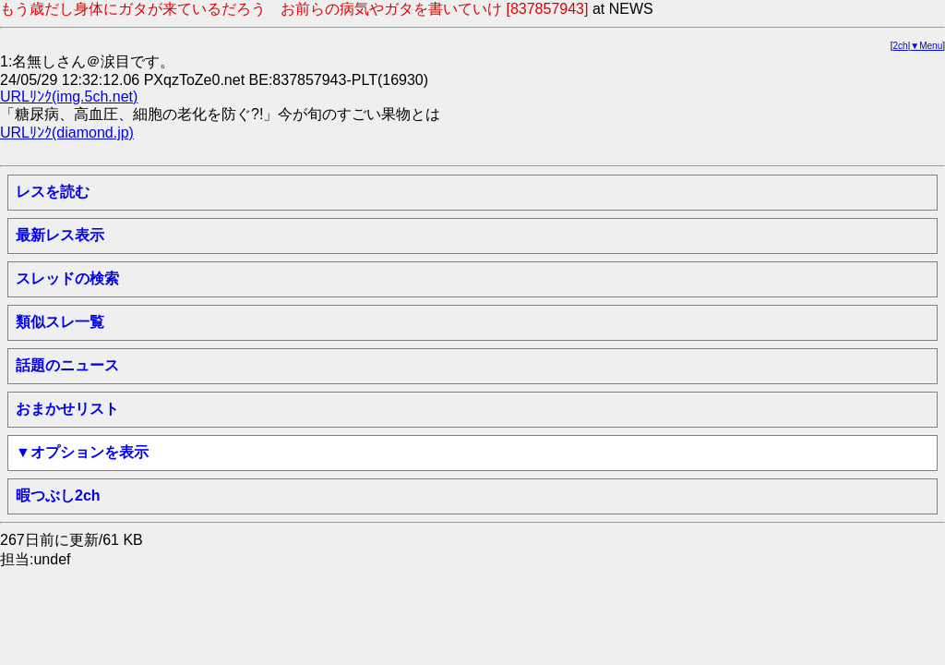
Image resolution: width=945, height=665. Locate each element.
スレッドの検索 (67, 278)
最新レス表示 (60, 235)
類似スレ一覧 (60, 322)
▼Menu (926, 46)
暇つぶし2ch (58, 495)
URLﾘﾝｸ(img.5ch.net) (69, 96)
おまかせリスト (67, 409)
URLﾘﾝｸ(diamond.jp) (67, 132)
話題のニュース (67, 365)
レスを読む (53, 192)
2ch (900, 46)
